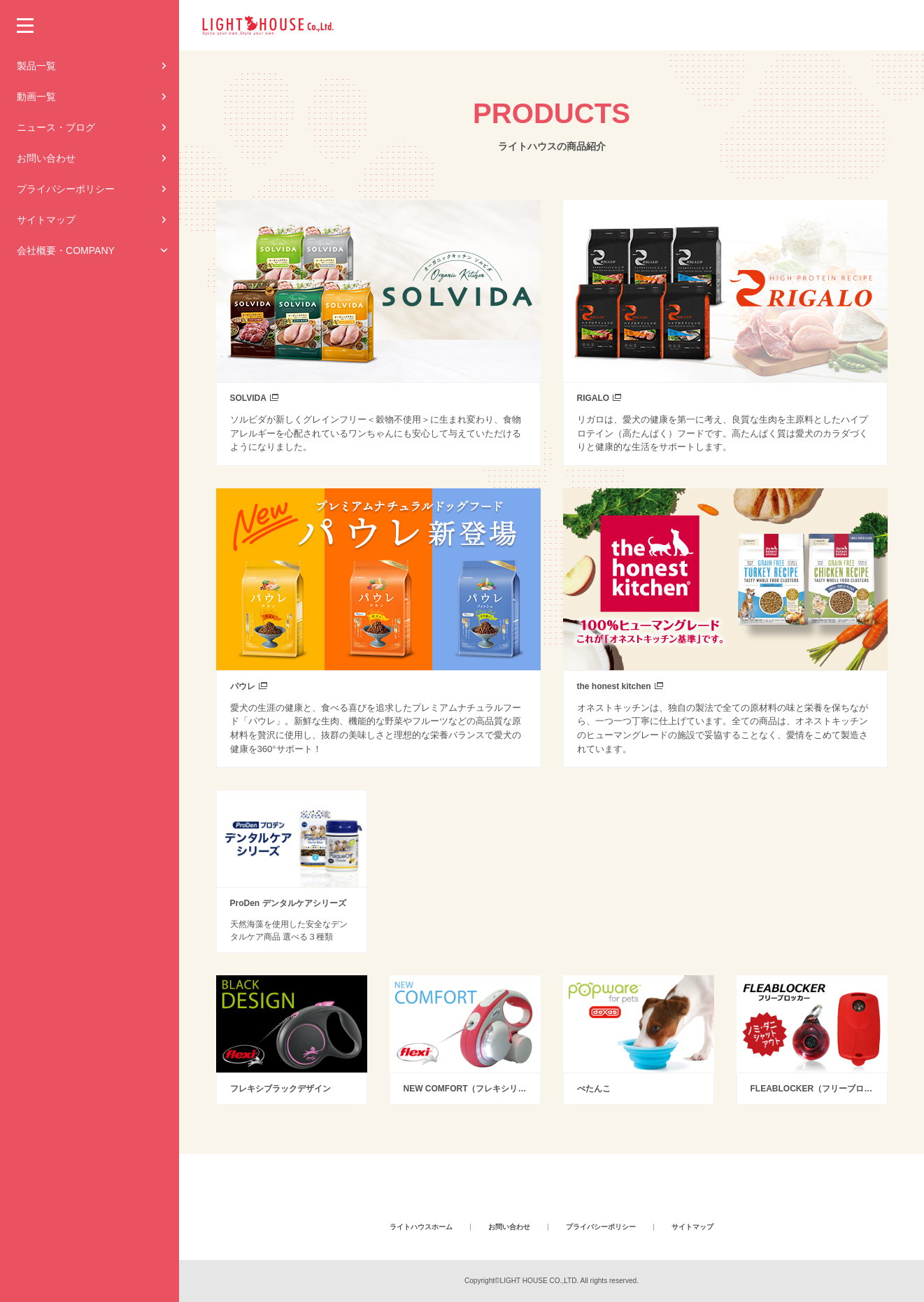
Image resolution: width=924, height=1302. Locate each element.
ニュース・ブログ (56, 127)
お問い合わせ (46, 158)
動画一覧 (36, 96)
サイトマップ (46, 219)
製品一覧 (36, 65)
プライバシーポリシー (66, 188)
